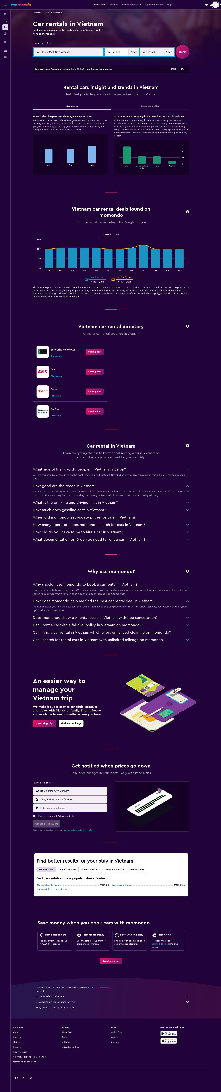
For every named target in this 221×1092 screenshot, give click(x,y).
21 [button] (98, 103)
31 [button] (69, 117)
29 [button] (105, 110)
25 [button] (76, 110)
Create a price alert (166, 944)
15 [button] (105, 95)
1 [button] (105, 81)
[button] (5, 4)
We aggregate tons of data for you (117, 1002)
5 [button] (83, 88)
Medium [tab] (112, 234)
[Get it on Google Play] (177, 1033)
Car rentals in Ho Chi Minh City (57, 889)
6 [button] (90, 88)
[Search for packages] (5, 33)
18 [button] (76, 103)
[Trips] (5, 42)
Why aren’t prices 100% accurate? (117, 1007)
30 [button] (61, 117)
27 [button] (90, 110)
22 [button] (105, 103)
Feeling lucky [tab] (142, 869)
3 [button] (68, 88)
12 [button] (83, 95)
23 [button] (61, 110)
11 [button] (76, 95)
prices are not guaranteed (104, 987)
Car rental (42, 13)
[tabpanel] (116, 148)
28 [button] (98, 110)
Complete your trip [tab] (119, 869)
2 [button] (61, 88)
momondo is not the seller (117, 996)
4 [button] (76, 88)
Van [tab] (122, 234)
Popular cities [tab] (51, 869)
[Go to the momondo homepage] (21, 4)
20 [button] (90, 103)
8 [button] (105, 88)
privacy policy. (92, 830)
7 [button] (98, 88)
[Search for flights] (5, 14)
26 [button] (83, 110)
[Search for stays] (5, 21)
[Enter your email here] (78, 808)
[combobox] (46, 43)
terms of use (77, 830)
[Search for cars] (5, 27)
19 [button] (83, 103)
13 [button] (91, 95)
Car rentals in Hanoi (126, 885)
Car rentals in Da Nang (53, 885)
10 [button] (68, 95)
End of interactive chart (40, 268)
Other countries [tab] (95, 869)
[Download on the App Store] (177, 1041)
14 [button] (98, 95)
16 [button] (61, 103)
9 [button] (61, 95)
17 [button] (69, 103)
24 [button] (68, 110)
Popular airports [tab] (72, 869)
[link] (99, 352)
